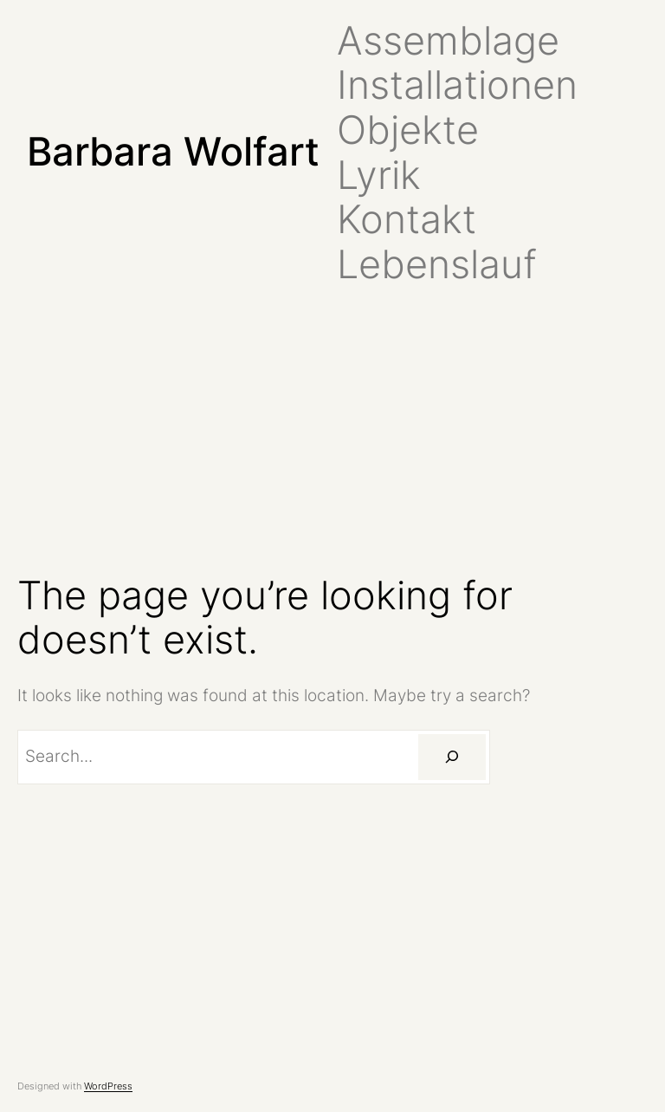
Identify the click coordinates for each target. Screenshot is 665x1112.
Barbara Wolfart (173, 151)
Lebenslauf (437, 264)
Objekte (408, 130)
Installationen (457, 85)
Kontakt (406, 219)
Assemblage (448, 41)
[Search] (452, 757)
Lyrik (379, 175)
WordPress (108, 1086)
